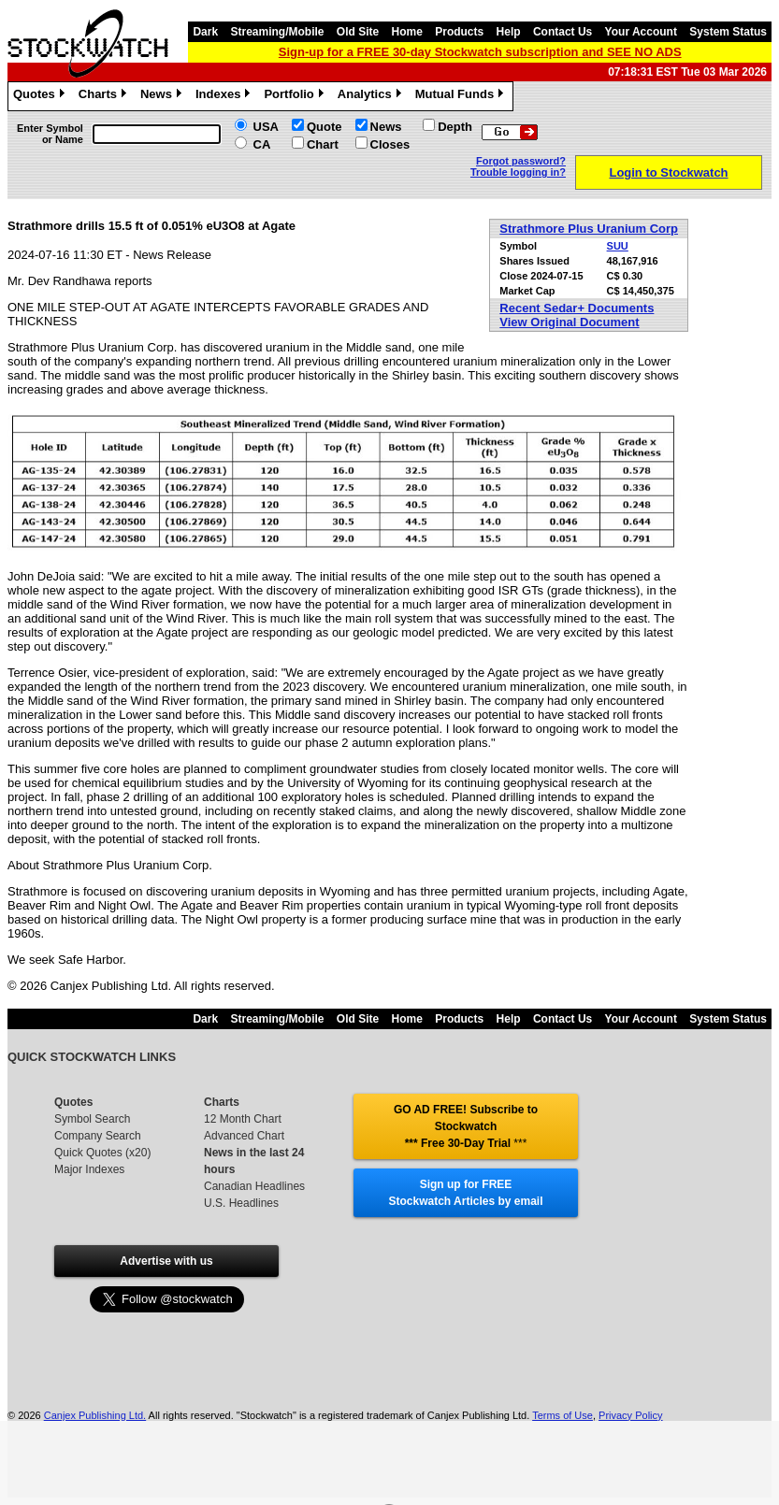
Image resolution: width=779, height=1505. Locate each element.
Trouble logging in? (518, 172)
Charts (105, 96)
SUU (617, 245)
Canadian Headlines (254, 1186)
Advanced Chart (244, 1135)
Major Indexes (89, 1169)
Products (459, 31)
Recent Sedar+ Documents (576, 308)
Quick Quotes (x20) (102, 1152)
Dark (205, 31)
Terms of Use (562, 1415)
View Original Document (569, 322)
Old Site (358, 31)
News (163, 96)
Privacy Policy (630, 1415)
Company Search (97, 1135)
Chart (323, 144)
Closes (390, 144)
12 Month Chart (242, 1118)
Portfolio (295, 96)
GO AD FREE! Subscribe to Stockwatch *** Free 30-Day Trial (466, 1126)
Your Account (641, 31)
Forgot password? (521, 160)
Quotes (41, 96)
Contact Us (562, 31)
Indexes (224, 96)
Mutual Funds (462, 96)
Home (407, 31)
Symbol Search (92, 1118)
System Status (728, 31)
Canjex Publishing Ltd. (95, 1415)
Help (509, 31)
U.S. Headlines (241, 1203)
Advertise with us (166, 1261)
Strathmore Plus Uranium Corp (588, 229)
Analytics (372, 96)
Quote (324, 127)
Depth (455, 127)
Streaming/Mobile (277, 31)
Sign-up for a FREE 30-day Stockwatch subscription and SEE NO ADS (480, 52)
